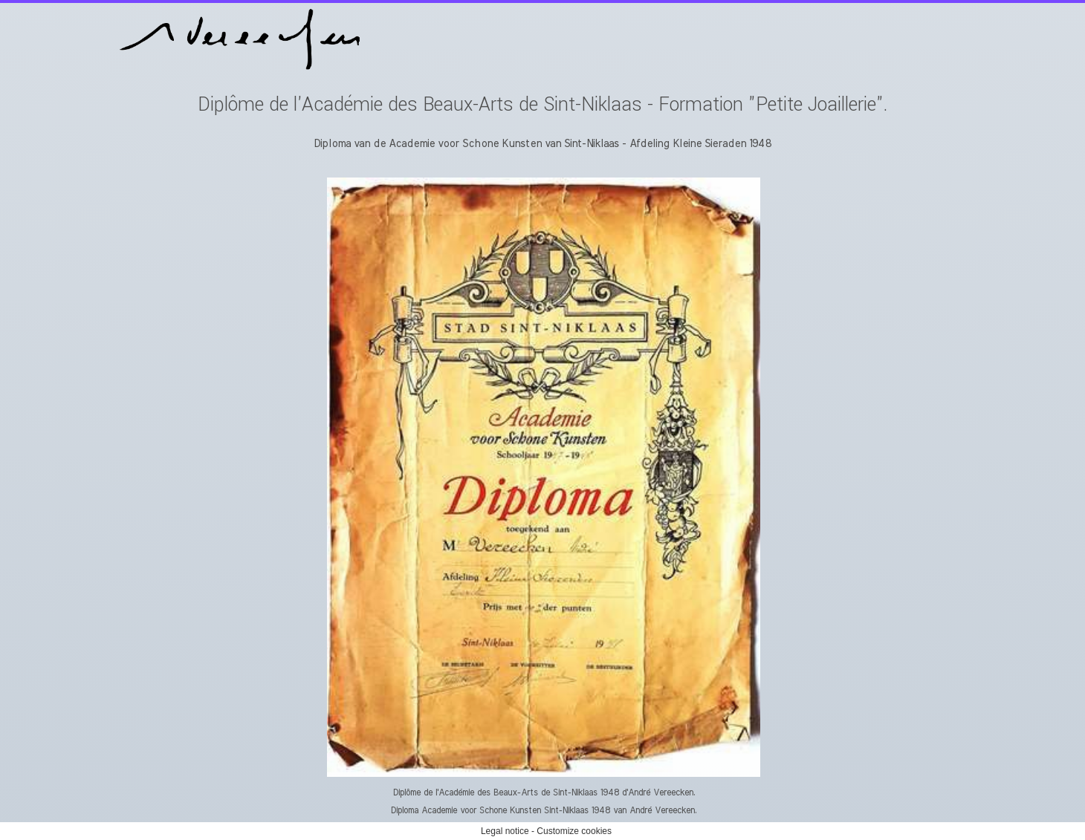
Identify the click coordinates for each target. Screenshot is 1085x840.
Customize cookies (574, 831)
